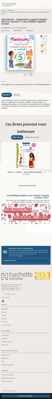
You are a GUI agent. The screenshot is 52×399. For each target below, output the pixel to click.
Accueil (3, 10)
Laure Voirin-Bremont (19, 28)
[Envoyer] (47, 261)
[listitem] (3, 301)
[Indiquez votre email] (24, 260)
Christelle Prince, (6, 28)
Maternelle (11, 10)
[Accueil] (9, 4)
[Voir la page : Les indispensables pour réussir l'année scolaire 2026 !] (26, 210)
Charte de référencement (8, 391)
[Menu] (46, 4)
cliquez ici (20, 255)
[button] (18, 30)
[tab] (6, 95)
